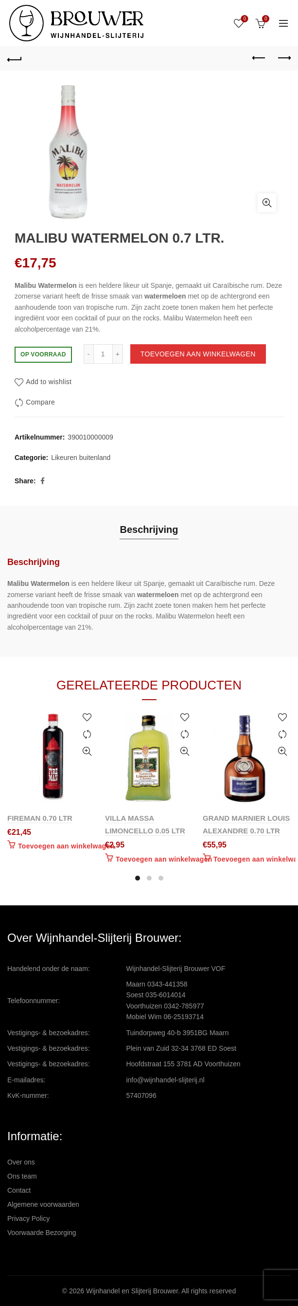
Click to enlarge (267, 203)
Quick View (86, 751)
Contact (19, 1190)
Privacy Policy (28, 1218)
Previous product (259, 57)
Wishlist (243, 19)
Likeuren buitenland (80, 457)
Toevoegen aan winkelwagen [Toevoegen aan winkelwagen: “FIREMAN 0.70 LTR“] (66, 846)
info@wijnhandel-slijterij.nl (165, 1080)
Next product (283, 57)
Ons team (22, 1176)
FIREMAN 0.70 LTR (39, 818)
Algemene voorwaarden (43, 1204)
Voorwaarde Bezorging (41, 1232)
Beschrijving (149, 529)
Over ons (21, 1162)
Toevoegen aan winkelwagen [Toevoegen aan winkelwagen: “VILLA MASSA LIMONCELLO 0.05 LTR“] (164, 859)
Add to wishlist (48, 382)
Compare (40, 402)
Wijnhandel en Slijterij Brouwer (132, 1291)
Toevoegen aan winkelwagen (198, 354)
